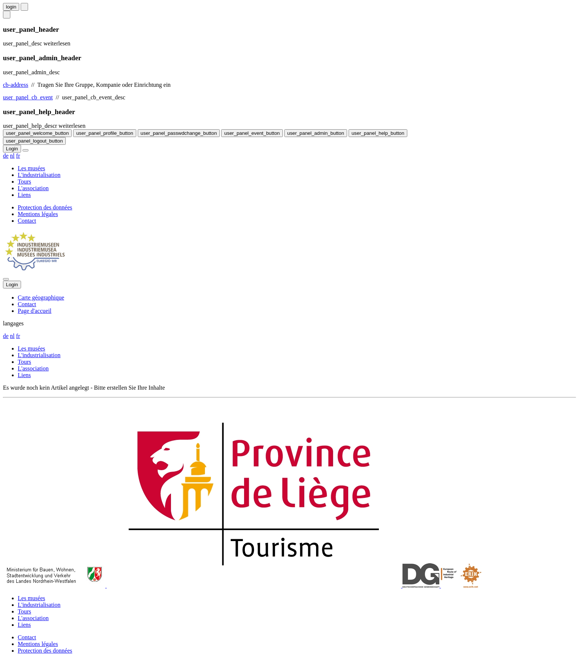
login (11, 7)
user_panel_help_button (378, 133)
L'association (33, 188)
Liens (24, 195)
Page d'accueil (34, 311)
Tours (24, 181)
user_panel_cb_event (28, 97)
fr (18, 156)
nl (12, 156)
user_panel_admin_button (315, 133)
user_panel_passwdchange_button (179, 133)
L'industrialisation (39, 175)
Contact (27, 221)
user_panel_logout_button (34, 141)
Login (12, 148)
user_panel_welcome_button (37, 133)
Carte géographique (41, 297)
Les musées (31, 168)
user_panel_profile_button (104, 133)
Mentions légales (38, 214)
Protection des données (45, 207)
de (5, 156)
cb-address (15, 85)
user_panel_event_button (252, 133)
